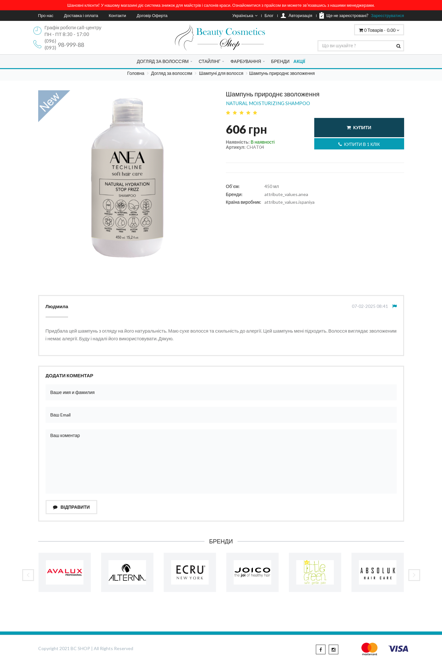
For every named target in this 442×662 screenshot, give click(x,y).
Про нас (46, 15)
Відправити (71, 507)
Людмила (57, 306)
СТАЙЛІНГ (210, 61)
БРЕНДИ (280, 61)
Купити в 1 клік (359, 144)
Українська (244, 15)
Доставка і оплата (81, 15)
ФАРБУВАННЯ (245, 61)
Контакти (117, 15)
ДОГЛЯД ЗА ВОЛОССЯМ (162, 61)
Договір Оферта (152, 15)
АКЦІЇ (299, 61)
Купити (359, 127)
